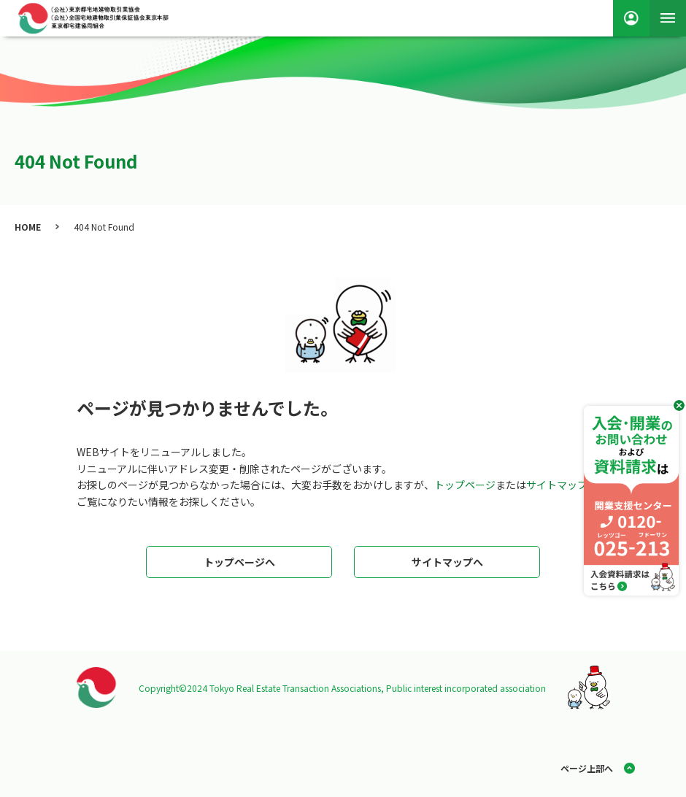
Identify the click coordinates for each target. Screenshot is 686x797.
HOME (28, 226)
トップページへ (239, 562)
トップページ (465, 484)
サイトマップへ (447, 562)
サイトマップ (556, 484)
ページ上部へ (586, 768)
